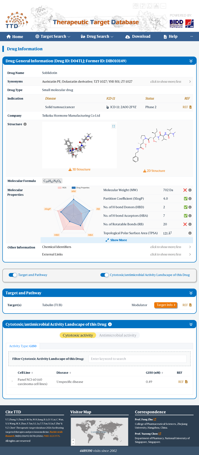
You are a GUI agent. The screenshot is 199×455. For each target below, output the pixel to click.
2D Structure (154, 170)
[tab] (23, 346)
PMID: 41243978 (52, 436)
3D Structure (79, 169)
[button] (117, 81)
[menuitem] (14, 36)
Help (171, 36)
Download (137, 36)
